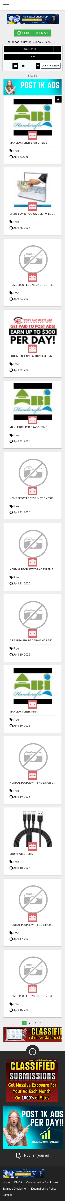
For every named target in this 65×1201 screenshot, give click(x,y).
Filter (33, 57)
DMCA (18, 1182)
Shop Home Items (21, 854)
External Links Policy (43, 1188)
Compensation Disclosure (42, 1182)
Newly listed (42, 49)
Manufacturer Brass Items (28, 143)
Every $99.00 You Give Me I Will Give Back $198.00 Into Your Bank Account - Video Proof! (32, 214)
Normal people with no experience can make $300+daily (32, 569)
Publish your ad (33, 33)
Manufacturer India (23, 711)
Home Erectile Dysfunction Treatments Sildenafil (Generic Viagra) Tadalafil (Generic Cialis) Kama (32, 285)
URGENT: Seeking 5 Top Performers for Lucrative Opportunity (32, 356)
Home (6, 1182)
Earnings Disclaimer (15, 1188)
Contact (7, 1195)
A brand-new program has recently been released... (32, 640)
